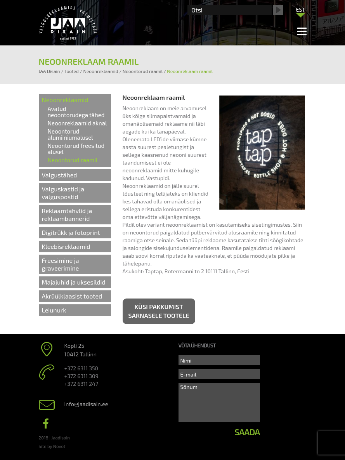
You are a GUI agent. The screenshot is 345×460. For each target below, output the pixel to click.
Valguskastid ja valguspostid (63, 192)
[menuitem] (301, 9)
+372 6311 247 (81, 383)
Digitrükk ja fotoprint (71, 232)
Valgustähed (59, 175)
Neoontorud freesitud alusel (76, 148)
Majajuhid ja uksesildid (74, 282)
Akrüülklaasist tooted (72, 296)
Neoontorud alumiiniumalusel (70, 134)
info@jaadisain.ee (86, 404)
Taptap (153, 271)
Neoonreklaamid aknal (77, 123)
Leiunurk (54, 310)
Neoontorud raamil (73, 159)
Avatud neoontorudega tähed (76, 111)
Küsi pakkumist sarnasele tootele (158, 311)
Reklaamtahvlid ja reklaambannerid (67, 214)
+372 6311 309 (81, 376)
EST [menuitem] (300, 9)
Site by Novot (52, 446)
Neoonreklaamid (65, 99)
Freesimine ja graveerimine (60, 264)
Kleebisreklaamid (66, 246)
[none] (301, 11)
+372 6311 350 (81, 368)
